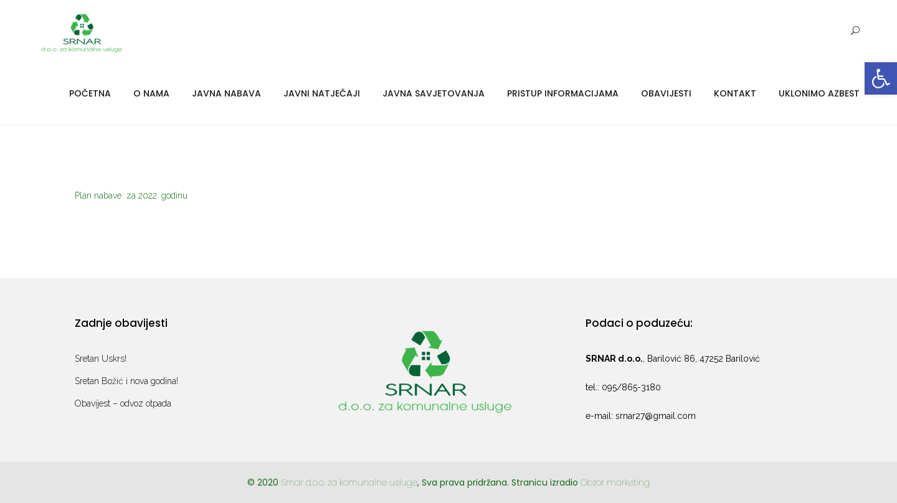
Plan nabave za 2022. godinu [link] (131, 195)
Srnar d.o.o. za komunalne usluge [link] (349, 482)
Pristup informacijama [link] (563, 93)
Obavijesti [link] (666, 93)
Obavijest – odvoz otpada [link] (123, 403)
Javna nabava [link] (226, 93)
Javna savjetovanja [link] (433, 93)
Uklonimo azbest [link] (819, 93)
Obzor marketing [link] (615, 482)
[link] (881, 78)
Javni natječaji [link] (321, 93)
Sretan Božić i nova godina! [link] (126, 381)
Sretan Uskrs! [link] (100, 359)
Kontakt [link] (735, 93)
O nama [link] (151, 93)
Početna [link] (90, 93)
